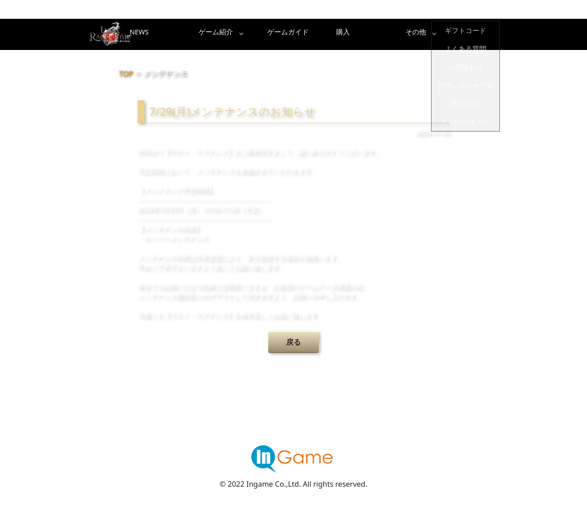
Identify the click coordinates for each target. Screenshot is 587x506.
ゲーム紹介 (254, 34)
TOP (126, 74)
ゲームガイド (328, 34)
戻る (293, 342)
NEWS (181, 34)
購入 (401, 34)
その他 (474, 34)
